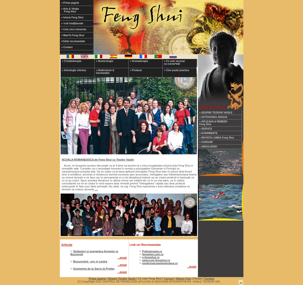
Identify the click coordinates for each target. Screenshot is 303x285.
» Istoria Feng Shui (72, 17)
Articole (67, 245)
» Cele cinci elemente (73, 29)
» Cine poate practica (176, 70)
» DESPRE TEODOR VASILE (215, 112)
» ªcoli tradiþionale (72, 23)
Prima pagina (97, 278)
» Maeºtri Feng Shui (72, 35)
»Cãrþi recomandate (73, 41)
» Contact (67, 47)
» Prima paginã (70, 2)
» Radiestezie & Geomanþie (105, 71)
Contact (209, 278)
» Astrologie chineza (74, 70)
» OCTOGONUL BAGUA (213, 117)
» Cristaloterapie (71, 61)
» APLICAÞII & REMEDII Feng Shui (213, 123)
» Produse (136, 70)
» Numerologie (104, 61)
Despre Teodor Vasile (122, 278)
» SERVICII (205, 128)
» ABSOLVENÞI (208, 146)
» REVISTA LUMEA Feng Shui (216, 137)
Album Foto (183, 278)
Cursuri (169, 278)
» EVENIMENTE (208, 133)
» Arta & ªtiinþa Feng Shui (73, 10)
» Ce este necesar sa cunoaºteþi (174, 62)
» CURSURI (206, 142)
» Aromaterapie (139, 61)
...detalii (122, 257)
